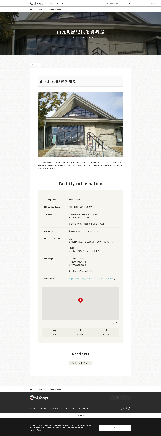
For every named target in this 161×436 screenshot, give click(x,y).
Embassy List (76, 408)
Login (152, 3)
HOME (50, 3)
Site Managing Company (38, 408)
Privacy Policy (53, 408)
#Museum (35, 65)
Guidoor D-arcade (89, 408)
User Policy (65, 408)
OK (114, 428)
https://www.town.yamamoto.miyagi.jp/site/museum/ (91, 278)
